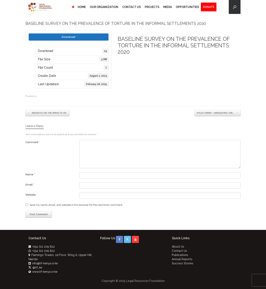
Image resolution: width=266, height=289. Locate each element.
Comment (32, 142)
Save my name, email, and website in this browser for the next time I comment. (76, 204)
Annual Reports (182, 259)
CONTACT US (131, 7)
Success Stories (182, 263)
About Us (178, 246)
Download (68, 36)
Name (30, 174)
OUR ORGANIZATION (104, 7)
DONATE (208, 7)
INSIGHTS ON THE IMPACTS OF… (47, 113)
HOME (79, 7)
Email (29, 184)
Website (30, 194)
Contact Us (179, 250)
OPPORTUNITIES (187, 7)
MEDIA (167, 7)
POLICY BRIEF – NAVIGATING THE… (217, 113)
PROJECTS (152, 7)
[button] (235, 7)
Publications (180, 255)
